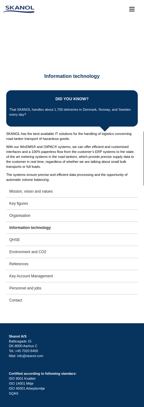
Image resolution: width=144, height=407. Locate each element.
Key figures (18, 203)
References (18, 264)
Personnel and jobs (25, 288)
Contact (15, 300)
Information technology (30, 228)
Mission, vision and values (31, 191)
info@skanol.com (30, 356)
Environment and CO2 (27, 252)
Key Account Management (31, 276)
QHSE (14, 240)
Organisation (19, 215)
